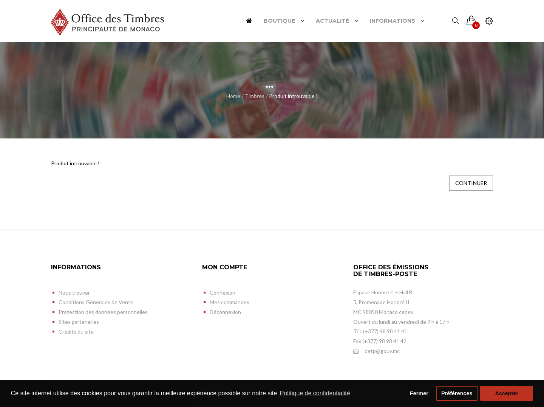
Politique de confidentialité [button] (315, 393)
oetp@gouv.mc (376, 351)
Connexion (222, 292)
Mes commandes (229, 302)
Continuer (471, 183)
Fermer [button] (419, 393)
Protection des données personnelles (103, 312)
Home (233, 96)
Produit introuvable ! (293, 96)
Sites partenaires (79, 321)
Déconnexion (225, 312)
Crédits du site (76, 331)
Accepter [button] (506, 393)
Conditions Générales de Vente (96, 302)
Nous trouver (74, 292)
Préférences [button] (456, 393)
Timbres (254, 96)
